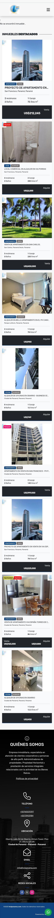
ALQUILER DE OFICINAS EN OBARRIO (19, 698)
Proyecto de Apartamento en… (26, 87)
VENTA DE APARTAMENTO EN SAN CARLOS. (22, 244)
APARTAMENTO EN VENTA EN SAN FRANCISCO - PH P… (26, 471)
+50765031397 (27, 812)
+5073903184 (27, 816)
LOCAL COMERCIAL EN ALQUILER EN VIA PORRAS (25, 169)
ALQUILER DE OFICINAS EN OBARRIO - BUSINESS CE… (26, 396)
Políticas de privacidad (27, 778)
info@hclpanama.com (27, 868)
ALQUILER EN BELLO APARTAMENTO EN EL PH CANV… (26, 320)
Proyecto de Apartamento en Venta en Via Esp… (26, 547)
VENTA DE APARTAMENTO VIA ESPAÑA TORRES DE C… (26, 622)
